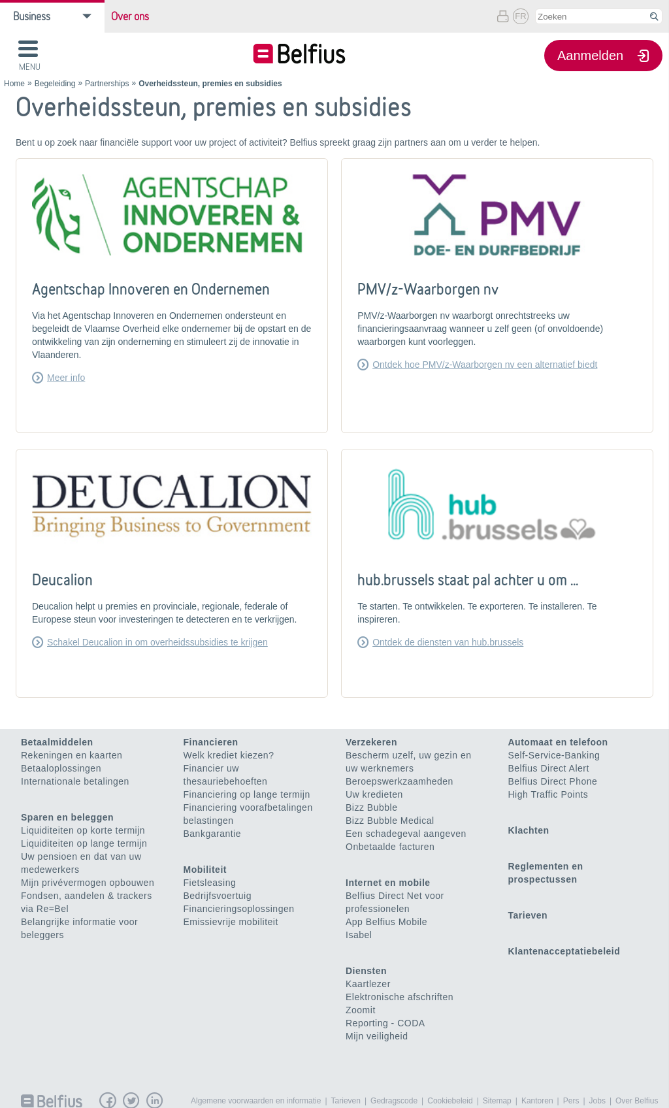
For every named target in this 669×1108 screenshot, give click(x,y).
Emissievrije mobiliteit (231, 922)
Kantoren (537, 1100)
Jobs (597, 1100)
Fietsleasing (210, 882)
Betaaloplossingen (61, 768)
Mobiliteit (205, 869)
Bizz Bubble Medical (390, 820)
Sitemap (497, 1100)
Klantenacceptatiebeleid (564, 951)
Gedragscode (393, 1100)
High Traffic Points (548, 794)
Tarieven (528, 915)
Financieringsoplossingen (239, 909)
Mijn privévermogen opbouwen (87, 882)
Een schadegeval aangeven (406, 833)
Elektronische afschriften (399, 997)
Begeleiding (55, 83)
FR (520, 16)
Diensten (366, 971)
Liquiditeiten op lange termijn (84, 843)
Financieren (211, 742)
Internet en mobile (388, 882)
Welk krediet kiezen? (229, 755)
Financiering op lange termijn (247, 794)
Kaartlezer (368, 984)
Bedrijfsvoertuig (218, 895)
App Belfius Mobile (386, 922)
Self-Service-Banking (554, 755)
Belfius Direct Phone (553, 781)
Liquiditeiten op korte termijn (83, 830)
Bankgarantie (213, 833)
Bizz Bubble (371, 807)
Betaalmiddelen (57, 742)
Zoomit (361, 1010)
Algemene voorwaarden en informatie (256, 1100)
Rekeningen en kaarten (71, 755)
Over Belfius (636, 1100)
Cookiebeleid (449, 1100)
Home (14, 83)
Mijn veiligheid (377, 1036)
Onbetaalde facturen (390, 846)
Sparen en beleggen (67, 817)
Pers (571, 1100)
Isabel (359, 935)
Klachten (528, 830)
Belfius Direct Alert (548, 768)
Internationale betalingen (75, 781)
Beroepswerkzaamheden (399, 781)
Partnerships (107, 83)
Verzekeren (371, 742)
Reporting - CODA (385, 1023)
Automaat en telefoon (558, 742)
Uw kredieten (374, 794)
